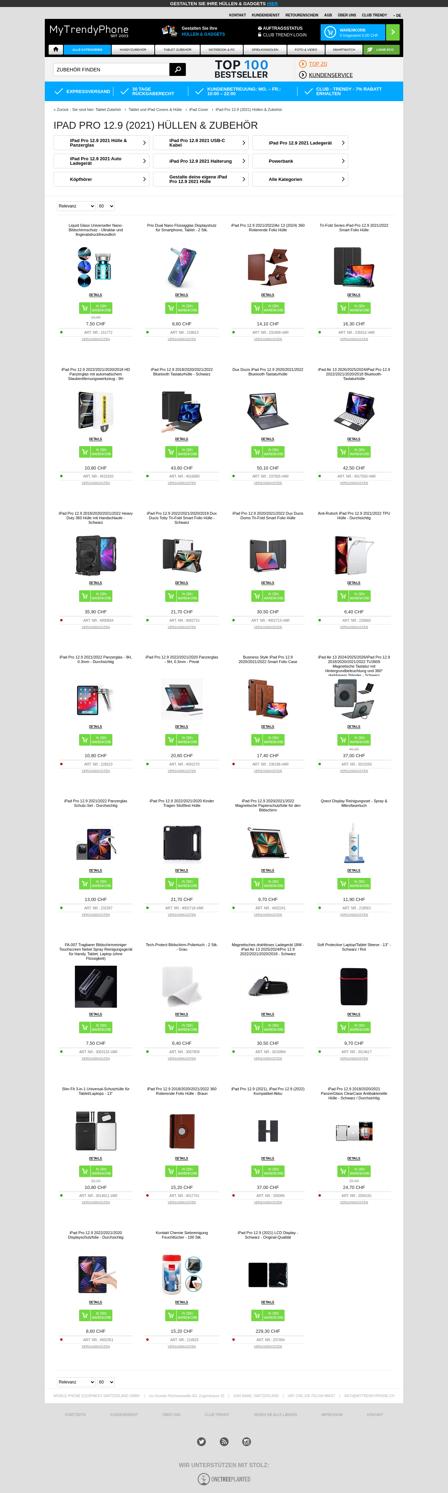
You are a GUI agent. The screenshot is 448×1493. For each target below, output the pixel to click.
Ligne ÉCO (385, 49)
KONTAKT (375, 1415)
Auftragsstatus (283, 28)
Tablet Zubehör (177, 49)
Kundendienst (266, 15)
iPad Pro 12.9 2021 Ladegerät (300, 143)
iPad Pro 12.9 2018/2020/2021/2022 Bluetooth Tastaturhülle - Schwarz (182, 371)
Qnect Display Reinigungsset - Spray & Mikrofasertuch (354, 803)
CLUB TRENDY (374, 15)
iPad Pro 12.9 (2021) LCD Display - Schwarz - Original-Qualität (268, 1235)
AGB (328, 15)
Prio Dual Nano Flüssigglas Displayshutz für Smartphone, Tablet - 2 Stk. (181, 227)
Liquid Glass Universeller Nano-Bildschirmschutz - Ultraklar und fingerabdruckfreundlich (96, 230)
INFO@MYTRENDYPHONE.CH (369, 1396)
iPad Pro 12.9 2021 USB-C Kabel (197, 142)
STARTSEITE (75, 1415)
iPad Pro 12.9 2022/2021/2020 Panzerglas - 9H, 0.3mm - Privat (182, 659)
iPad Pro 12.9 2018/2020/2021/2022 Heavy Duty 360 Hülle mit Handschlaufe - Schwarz (96, 517)
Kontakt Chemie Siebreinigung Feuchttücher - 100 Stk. (182, 1235)
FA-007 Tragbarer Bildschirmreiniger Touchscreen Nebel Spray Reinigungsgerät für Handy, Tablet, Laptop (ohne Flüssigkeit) (95, 951)
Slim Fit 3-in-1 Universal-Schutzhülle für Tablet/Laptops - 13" (96, 1091)
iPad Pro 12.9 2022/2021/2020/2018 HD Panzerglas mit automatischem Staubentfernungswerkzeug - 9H (96, 374)
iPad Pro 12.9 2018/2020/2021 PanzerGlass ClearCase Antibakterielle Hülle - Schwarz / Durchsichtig (354, 1093)
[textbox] (119, 69)
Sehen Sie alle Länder (275, 1415)
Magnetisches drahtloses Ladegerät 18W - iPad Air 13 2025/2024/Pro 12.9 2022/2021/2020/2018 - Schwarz (268, 949)
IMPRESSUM (332, 1415)
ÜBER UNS (347, 15)
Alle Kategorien (87, 49)
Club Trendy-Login (285, 35)
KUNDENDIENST (124, 1415)
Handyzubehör (133, 49)
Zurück (63, 109)
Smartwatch (344, 49)
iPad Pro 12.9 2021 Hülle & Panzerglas (98, 142)
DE (398, 15)
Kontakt (237, 15)
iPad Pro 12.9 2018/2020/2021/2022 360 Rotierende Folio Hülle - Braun (181, 1091)
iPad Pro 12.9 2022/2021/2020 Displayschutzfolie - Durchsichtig (95, 1235)
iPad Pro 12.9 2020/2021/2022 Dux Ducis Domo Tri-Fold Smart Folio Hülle (267, 515)
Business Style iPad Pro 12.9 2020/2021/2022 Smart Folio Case (268, 659)
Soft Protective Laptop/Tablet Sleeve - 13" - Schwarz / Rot (354, 947)
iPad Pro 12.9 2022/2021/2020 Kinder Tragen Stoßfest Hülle (181, 803)
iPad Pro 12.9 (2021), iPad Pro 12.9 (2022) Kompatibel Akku (267, 1091)
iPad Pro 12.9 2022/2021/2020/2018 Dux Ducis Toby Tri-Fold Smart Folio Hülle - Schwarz (182, 517)
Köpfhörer (81, 179)
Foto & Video (306, 49)
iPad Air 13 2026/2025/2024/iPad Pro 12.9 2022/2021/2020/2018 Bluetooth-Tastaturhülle (354, 374)
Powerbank (281, 161)
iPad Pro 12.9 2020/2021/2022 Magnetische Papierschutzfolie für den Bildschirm (268, 805)
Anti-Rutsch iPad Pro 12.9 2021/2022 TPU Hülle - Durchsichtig (354, 515)
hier (272, 3)
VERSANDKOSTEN (96, 339)
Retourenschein (302, 15)
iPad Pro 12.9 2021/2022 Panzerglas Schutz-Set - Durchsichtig (95, 803)
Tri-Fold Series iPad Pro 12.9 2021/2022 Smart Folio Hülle (354, 227)
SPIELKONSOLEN (265, 49)
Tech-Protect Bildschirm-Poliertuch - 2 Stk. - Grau (182, 947)
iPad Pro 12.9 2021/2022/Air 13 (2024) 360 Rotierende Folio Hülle (268, 227)
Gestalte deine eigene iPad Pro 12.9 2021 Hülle (198, 179)
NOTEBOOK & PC (222, 49)
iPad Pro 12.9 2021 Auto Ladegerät (95, 161)
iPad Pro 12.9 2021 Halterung (200, 161)
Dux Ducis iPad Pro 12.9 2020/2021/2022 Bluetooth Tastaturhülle (267, 371)
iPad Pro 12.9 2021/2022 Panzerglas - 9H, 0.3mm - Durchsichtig (95, 659)
